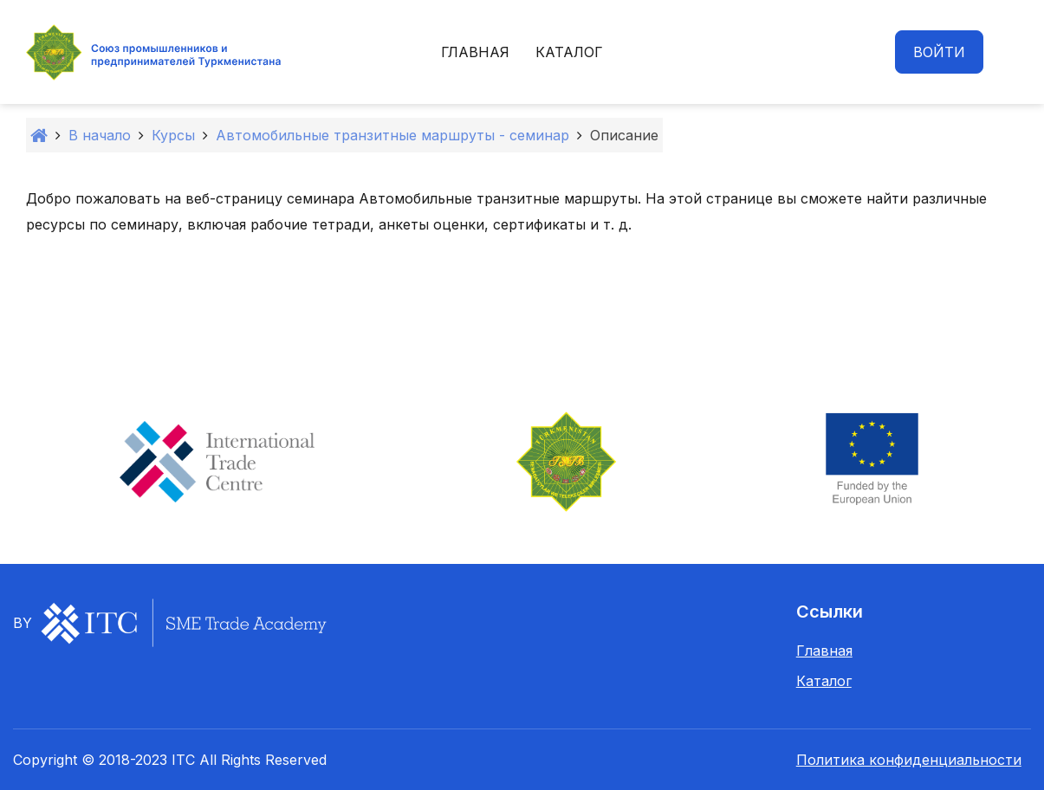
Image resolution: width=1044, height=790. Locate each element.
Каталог (569, 52)
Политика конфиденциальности (908, 759)
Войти (939, 52)
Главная (475, 52)
